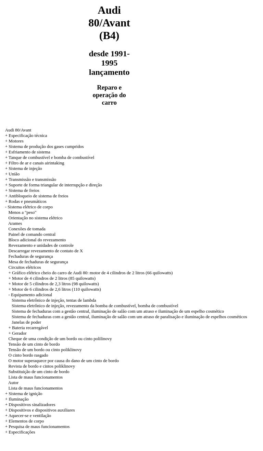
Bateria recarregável (30, 327)
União (14, 173)
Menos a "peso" (23, 212)
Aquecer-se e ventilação (30, 415)
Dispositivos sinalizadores (32, 404)
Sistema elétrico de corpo (30, 206)
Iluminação (18, 399)
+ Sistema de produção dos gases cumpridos (44, 146)
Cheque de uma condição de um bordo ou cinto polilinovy (60, 338)
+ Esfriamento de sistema (27, 151)
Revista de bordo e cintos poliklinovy (42, 366)
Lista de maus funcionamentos (36, 377)
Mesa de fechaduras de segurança (38, 261)
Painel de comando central (32, 234)
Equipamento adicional (31, 294)
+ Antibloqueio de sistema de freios (36, 195)
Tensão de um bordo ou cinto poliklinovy (45, 349)
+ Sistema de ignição (23, 393)
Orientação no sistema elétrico (36, 217)
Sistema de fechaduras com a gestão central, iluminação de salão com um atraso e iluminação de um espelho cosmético (118, 311)
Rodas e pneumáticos (27, 201)
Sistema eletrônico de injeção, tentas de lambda (54, 300)
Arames (15, 223)
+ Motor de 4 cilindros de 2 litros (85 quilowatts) (52, 278)
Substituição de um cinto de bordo (39, 371)
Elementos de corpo (26, 421)
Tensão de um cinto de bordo (34, 344)
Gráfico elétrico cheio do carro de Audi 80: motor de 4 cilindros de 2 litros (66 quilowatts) (92, 272)
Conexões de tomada (27, 228)
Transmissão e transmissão (32, 179)
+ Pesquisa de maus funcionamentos (37, 426)
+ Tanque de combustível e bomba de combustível (50, 157)
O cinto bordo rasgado (28, 355)
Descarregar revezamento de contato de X (46, 250)
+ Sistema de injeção (23, 168)
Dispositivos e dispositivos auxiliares (42, 410)
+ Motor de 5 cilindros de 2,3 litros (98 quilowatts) (54, 283)
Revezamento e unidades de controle (41, 245)
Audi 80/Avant (18, 129)
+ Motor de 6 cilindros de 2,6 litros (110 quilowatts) (55, 289)
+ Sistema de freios (22, 190)
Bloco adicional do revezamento (37, 239)
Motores (16, 140)
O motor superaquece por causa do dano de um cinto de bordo (64, 360)
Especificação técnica (28, 135)
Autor (13, 382)
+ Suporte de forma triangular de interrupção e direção (53, 184)
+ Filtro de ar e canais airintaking (34, 162)
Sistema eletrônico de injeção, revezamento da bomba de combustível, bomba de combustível (95, 305)
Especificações (22, 432)
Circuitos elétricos (25, 267)
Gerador (19, 333)
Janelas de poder (26, 322)
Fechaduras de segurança (31, 256)
